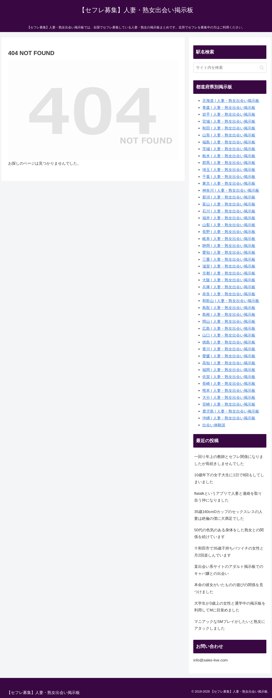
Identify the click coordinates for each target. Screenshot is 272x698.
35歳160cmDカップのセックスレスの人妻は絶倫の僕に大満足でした (228, 515)
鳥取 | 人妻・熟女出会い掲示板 (228, 308)
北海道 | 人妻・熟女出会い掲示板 (230, 101)
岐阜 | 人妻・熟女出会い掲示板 (228, 239)
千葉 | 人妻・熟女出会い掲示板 (228, 177)
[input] (229, 68)
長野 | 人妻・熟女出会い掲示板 (228, 232)
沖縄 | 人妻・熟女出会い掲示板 (228, 418)
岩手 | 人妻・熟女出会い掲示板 (228, 114)
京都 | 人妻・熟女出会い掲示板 (228, 273)
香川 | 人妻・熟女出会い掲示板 (228, 349)
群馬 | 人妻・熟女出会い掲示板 (228, 163)
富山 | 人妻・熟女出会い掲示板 (228, 204)
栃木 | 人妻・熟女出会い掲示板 (228, 156)
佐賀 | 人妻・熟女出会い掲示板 (228, 377)
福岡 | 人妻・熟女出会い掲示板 (228, 370)
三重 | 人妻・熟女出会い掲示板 (228, 259)
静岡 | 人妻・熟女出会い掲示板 (228, 246)
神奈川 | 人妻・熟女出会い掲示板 (230, 190)
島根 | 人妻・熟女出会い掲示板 (228, 314)
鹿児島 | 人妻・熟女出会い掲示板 (230, 411)
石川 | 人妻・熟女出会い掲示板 (228, 211)
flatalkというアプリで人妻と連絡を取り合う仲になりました (228, 497)
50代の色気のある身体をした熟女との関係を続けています (229, 533)
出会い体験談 (213, 425)
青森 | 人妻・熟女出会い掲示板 (228, 108)
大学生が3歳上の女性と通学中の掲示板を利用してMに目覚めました (229, 606)
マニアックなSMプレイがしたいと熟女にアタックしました (229, 625)
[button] (262, 67)
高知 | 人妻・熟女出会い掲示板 (228, 363)
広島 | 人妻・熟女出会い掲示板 (228, 328)
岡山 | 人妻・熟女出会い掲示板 (228, 321)
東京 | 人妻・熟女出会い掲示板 (228, 183)
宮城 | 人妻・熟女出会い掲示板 (228, 121)
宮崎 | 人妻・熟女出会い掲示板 (228, 404)
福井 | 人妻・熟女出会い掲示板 (228, 218)
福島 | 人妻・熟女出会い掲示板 (228, 142)
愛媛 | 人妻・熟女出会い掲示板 (228, 356)
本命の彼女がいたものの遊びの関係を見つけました (228, 588)
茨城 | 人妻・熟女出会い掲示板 (228, 149)
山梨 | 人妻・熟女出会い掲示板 (228, 225)
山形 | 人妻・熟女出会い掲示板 (228, 135)
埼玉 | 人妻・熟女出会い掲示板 (228, 170)
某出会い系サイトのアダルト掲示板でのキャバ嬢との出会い (228, 570)
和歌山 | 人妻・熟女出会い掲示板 (230, 301)
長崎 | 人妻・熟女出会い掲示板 (228, 383)
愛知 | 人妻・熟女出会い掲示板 (228, 252)
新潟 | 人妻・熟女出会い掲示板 (228, 197)
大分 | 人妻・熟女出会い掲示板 (228, 397)
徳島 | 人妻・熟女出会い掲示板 (228, 342)
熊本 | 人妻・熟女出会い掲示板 (228, 390)
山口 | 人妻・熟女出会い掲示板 (228, 335)
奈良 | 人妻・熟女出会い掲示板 (228, 294)
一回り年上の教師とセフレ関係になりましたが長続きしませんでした (228, 460)
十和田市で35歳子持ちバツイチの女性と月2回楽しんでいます (229, 551)
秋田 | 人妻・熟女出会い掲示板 (228, 128)
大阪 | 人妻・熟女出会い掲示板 (228, 280)
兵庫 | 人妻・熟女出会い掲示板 (228, 287)
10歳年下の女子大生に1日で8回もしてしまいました (229, 478)
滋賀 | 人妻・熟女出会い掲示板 (228, 266)
